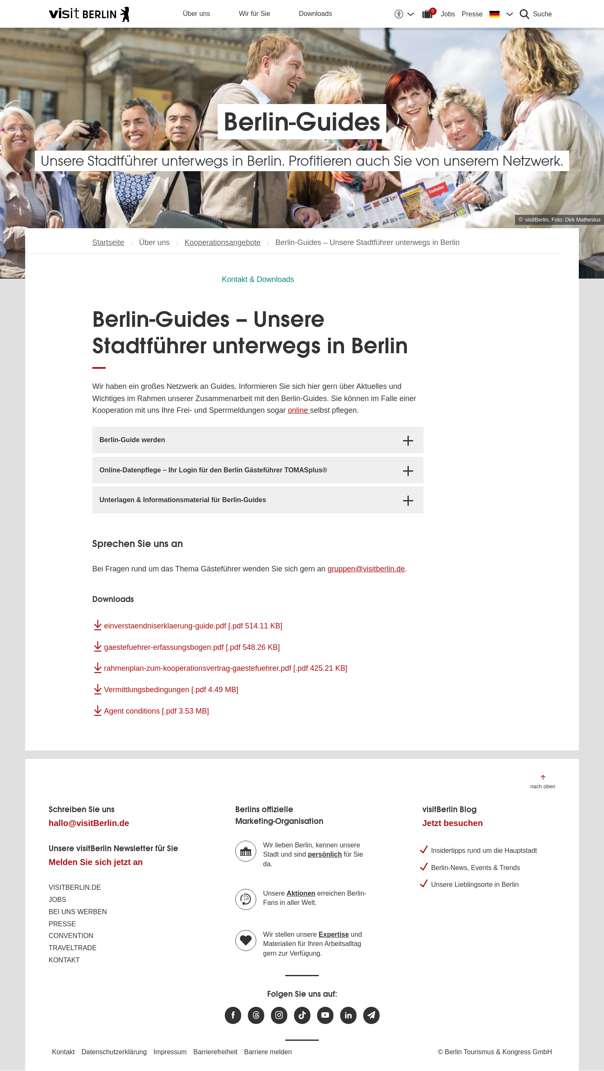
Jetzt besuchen (452, 823)
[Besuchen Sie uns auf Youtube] (325, 1015)
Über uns (196, 13)
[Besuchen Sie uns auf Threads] (256, 1015)
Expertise (334, 934)
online (298, 410)
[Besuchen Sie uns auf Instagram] (279, 1015)
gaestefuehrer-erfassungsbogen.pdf (192, 647)
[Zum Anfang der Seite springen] (542, 781)
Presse (472, 14)
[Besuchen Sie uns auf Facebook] (233, 1015)
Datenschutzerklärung (114, 1051)
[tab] (258, 440)
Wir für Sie (254, 13)
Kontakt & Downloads (258, 279)
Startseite (108, 242)
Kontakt (64, 960)
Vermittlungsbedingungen (171, 689)
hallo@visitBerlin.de (89, 823)
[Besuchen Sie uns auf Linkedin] (348, 1015)
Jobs (448, 14)
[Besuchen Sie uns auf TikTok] (302, 1015)
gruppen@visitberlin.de (366, 569)
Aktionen (300, 893)
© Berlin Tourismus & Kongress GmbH (495, 1051)
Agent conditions (156, 711)
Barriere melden (268, 1051)
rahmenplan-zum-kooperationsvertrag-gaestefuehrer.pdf (225, 668)
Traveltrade (72, 947)
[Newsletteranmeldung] (371, 1015)
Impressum (170, 1051)
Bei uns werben (78, 911)
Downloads (315, 13)
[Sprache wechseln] (501, 14)
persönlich (325, 854)
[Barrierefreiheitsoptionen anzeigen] (404, 13)
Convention (71, 935)
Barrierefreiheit (215, 1051)
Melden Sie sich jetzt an (96, 862)
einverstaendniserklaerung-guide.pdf (193, 626)
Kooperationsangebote (222, 242)
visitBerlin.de (75, 887)
